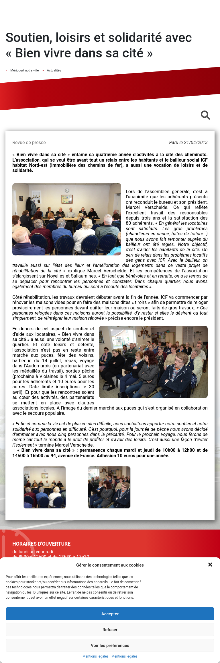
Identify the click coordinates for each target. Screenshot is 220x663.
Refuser (110, 629)
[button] (210, 565)
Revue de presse (29, 142)
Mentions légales (95, 656)
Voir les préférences (110, 645)
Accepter (110, 614)
